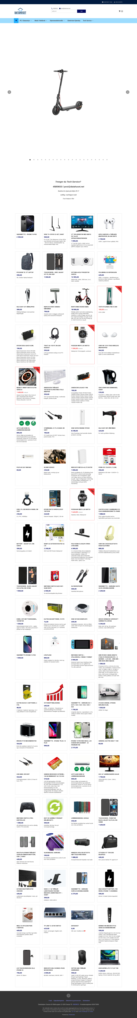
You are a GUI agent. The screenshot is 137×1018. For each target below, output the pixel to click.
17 (91, 160)
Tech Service (87, 20)
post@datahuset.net (64, 8)
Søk (81, 11)
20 (103, 160)
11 (68, 160)
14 (80, 160)
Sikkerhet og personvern (73, 1000)
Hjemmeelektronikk (56, 20)
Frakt (50, 1000)
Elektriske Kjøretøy (74, 20)
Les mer (74, 1011)
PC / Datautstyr (25, 20)
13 (76, 160)
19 (99, 160)
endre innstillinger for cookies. (85, 1011)
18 (95, 160)
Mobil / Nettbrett (40, 20)
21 (107, 160)
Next (129, 92)
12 (72, 160)
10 (65, 160)
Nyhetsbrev (86, 1000)
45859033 (54, 8)
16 (88, 160)
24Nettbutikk (71, 1014)
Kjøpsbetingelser (59, 1000)
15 (84, 160)
